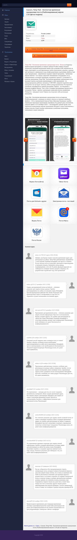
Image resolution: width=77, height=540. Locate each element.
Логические (8, 33)
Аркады (7, 19)
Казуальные (8, 30)
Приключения (9, 25)
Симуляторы (8, 41)
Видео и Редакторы (11, 62)
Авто (6, 56)
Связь (6, 73)
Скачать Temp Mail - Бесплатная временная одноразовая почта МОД (51, 50)
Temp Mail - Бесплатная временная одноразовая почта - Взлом (44, 65)
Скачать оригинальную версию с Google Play (51, 56)
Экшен (7, 22)
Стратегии (7, 47)
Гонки (6, 36)
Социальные (8, 76)
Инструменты (9, 67)
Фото (6, 79)
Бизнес (7, 59)
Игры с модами (9, 70)
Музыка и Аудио (10, 81)
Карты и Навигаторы (11, 64)
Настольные (8, 27)
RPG (6, 39)
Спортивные (8, 44)
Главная (6, 10)
